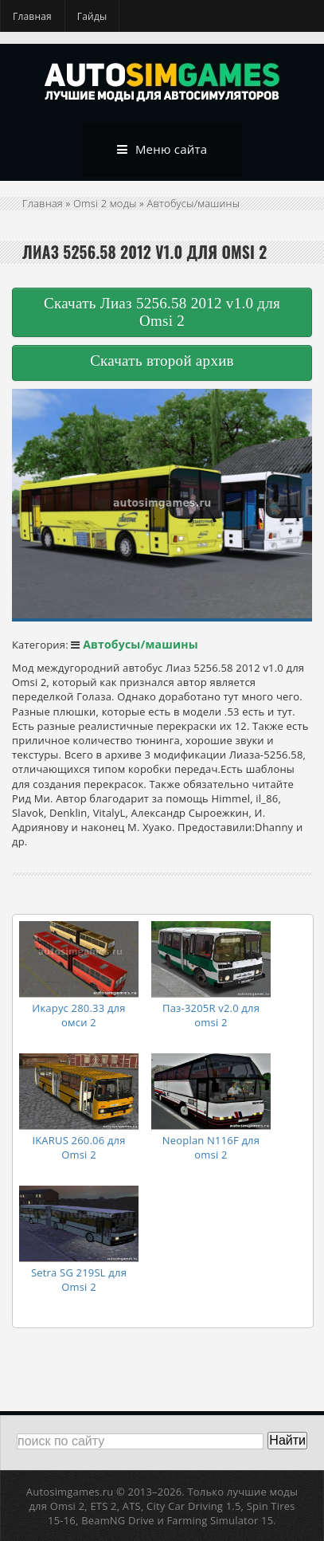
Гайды (92, 16)
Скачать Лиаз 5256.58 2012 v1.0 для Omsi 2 (162, 312)
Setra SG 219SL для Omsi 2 (79, 1279)
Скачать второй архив (162, 360)
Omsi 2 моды (105, 203)
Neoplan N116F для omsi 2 (211, 1147)
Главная (32, 16)
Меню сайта (162, 150)
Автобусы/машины (193, 203)
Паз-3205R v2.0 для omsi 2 (211, 1015)
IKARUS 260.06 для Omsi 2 (78, 1147)
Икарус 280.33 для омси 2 (78, 1015)
